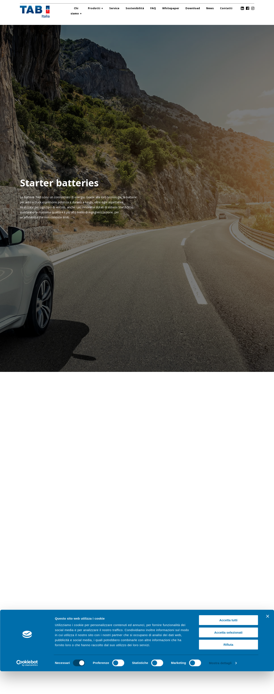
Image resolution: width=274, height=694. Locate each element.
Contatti (226, 8)
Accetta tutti (228, 643)
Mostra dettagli (220, 686)
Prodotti (94, 8)
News (210, 8)
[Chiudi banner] (267, 639)
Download (192, 8)
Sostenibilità (135, 8)
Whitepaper (170, 8)
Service (114, 8)
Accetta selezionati (228, 655)
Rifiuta (228, 667)
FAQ (153, 8)
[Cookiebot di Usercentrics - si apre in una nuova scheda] (27, 686)
